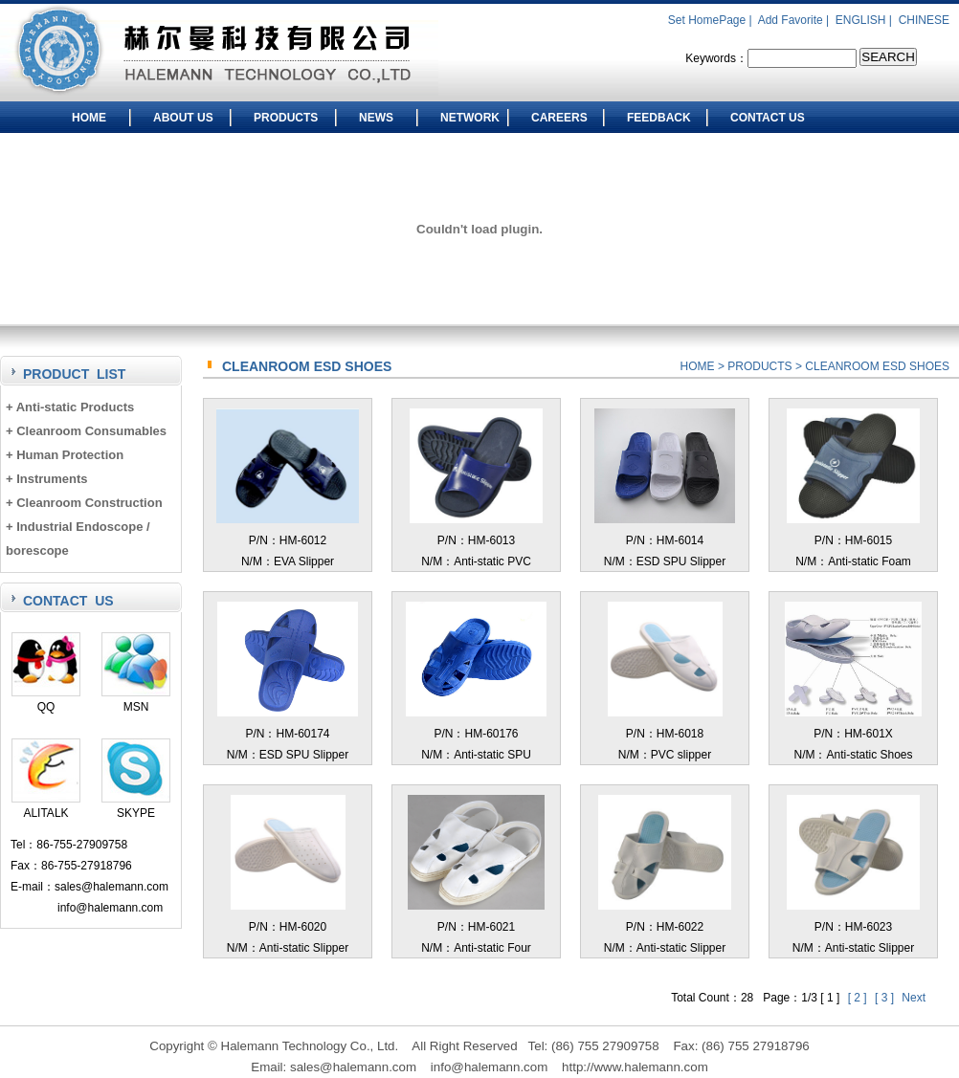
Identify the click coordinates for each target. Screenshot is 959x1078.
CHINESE (924, 20)
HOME (89, 117)
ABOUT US (183, 117)
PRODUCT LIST (74, 374)
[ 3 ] (886, 997)
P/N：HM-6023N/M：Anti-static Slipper (853, 927)
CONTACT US (767, 117)
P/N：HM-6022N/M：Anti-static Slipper (664, 927)
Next (914, 997)
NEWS (376, 117)
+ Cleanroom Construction (84, 502)
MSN (135, 700)
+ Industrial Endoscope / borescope (78, 538)
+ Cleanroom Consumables (86, 431)
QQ (45, 700)
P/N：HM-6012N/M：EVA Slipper (287, 540)
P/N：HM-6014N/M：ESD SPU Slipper (664, 540)
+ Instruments (47, 479)
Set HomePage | (711, 20)
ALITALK (45, 806)
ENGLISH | (865, 20)
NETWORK (470, 117)
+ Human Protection (64, 455)
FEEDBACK (659, 117)
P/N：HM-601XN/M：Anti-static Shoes (853, 733)
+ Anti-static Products (70, 407)
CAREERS (559, 117)
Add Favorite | (795, 20)
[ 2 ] (859, 997)
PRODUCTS (286, 117)
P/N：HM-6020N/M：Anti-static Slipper (287, 927)
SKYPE (135, 806)
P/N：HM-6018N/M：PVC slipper (665, 733)
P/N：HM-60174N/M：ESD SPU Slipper (287, 733)
